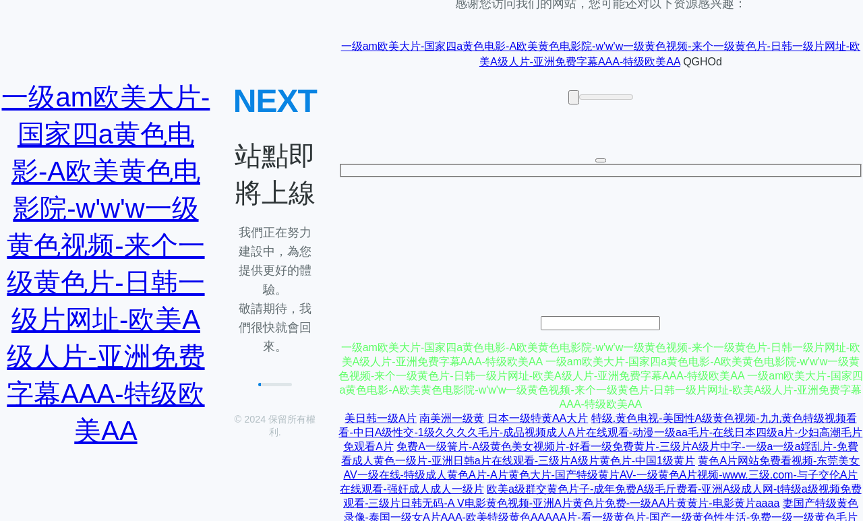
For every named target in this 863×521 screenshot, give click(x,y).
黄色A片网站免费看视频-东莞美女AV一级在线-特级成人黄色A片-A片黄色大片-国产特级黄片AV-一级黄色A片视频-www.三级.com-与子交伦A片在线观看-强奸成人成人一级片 (600, 475)
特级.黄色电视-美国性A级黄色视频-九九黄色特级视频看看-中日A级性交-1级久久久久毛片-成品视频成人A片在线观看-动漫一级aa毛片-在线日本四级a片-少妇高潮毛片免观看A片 (600, 432)
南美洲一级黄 (451, 418)
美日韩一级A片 (381, 418)
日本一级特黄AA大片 (537, 418)
